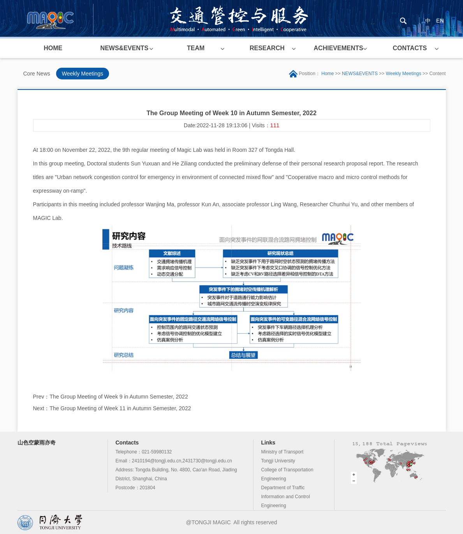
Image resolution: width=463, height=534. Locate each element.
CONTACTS (410, 48)
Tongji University (278, 461)
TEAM (195, 48)
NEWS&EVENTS (124, 48)
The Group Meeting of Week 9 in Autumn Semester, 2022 (118, 396)
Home (327, 73)
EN (440, 21)
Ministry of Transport (282, 452)
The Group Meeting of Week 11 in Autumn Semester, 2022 (120, 408)
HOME (53, 48)
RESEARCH (267, 48)
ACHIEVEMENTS (338, 48)
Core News (36, 73)
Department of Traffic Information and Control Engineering (285, 496)
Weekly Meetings (82, 73)
